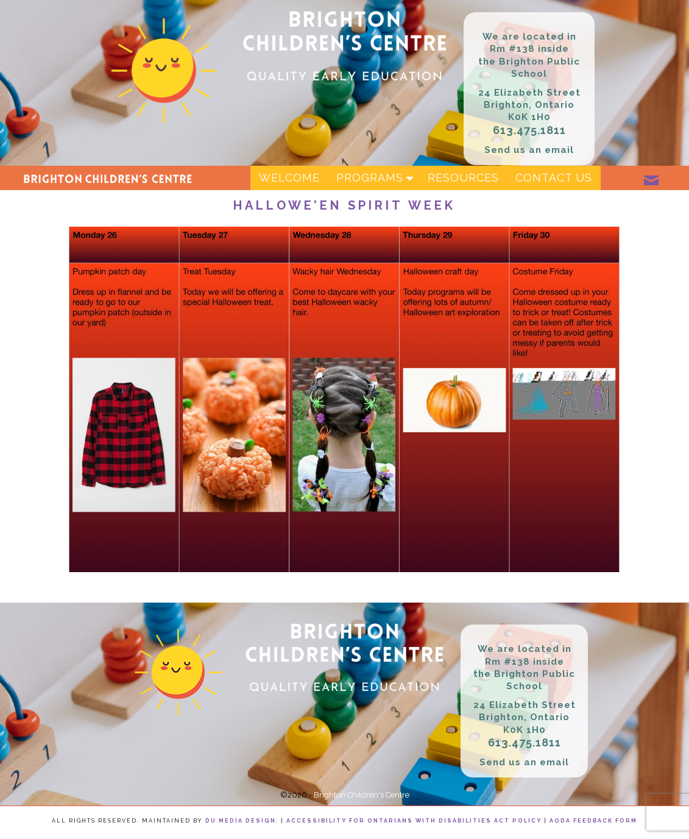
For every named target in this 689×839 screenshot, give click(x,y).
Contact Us (553, 177)
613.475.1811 (529, 130)
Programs (378, 178)
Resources (463, 177)
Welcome (289, 177)
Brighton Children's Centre (361, 794)
